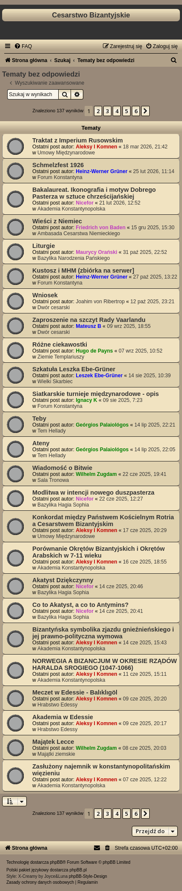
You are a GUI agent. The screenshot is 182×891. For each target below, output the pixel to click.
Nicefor (85, 203)
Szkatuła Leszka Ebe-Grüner (73, 369)
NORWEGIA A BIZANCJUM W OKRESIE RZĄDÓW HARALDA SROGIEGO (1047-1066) (104, 664)
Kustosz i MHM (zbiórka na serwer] (83, 270)
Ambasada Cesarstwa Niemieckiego (78, 233)
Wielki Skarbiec (55, 381)
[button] (145, 111)
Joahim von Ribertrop (100, 302)
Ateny (40, 443)
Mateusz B (88, 326)
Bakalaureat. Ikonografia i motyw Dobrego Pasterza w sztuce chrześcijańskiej (94, 193)
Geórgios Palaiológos (102, 425)
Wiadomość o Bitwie (62, 467)
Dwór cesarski (53, 307)
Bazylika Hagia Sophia (63, 505)
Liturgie (43, 245)
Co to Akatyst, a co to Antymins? (80, 604)
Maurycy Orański (96, 252)
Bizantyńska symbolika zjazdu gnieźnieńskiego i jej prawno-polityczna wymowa (103, 633)
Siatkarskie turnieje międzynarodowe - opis (95, 393)
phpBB (56, 862)
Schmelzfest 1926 (58, 165)
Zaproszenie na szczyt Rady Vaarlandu (88, 319)
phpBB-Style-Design (88, 876)
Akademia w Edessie (62, 717)
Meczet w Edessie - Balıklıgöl (74, 692)
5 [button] (126, 111)
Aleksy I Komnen (96, 147)
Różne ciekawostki (59, 344)
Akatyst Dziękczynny (63, 580)
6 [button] (135, 111)
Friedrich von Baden (100, 228)
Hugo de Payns (94, 351)
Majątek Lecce (53, 741)
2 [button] (98, 111)
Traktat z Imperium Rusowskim (77, 140)
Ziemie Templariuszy (60, 357)
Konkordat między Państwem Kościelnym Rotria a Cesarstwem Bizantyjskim (103, 520)
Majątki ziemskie (56, 754)
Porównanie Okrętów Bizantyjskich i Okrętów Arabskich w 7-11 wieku (98, 552)
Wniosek (45, 295)
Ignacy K (86, 400)
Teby (39, 418)
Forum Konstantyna (59, 177)
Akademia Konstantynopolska (71, 209)
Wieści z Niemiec (57, 221)
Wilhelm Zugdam (96, 474)
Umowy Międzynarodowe (66, 153)
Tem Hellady (51, 431)
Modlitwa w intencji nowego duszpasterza (93, 492)
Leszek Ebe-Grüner (99, 376)
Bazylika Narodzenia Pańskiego (73, 258)
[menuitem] (23, 46)
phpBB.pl (78, 870)
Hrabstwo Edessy (57, 705)
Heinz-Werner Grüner (101, 171)
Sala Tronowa (53, 480)
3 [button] (107, 111)
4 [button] (116, 111)
